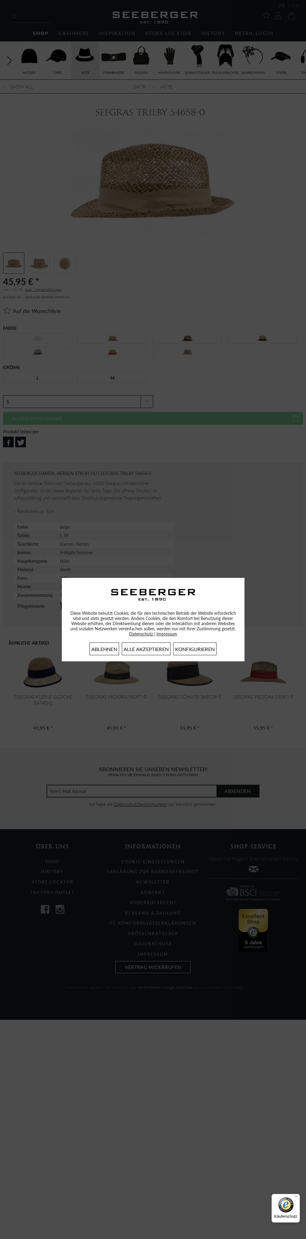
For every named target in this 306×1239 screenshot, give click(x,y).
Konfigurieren (195, 649)
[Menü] (296, 1197)
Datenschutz (141, 633)
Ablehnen (104, 649)
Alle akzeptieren (146, 649)
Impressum (167, 633)
